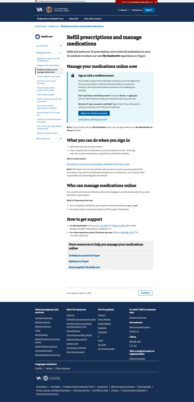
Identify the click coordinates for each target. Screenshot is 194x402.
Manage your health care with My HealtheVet (48, 59)
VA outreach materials (76, 347)
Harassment (102, 386)
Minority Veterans (43, 326)
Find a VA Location (92, 18)
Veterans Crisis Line (137, 317)
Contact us (137, 10)
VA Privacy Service (81, 390)
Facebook (102, 327)
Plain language (144, 386)
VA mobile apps (73, 331)
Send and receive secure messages (46, 82)
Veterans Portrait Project (47, 394)
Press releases (104, 319)
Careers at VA (72, 343)
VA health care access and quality (81, 319)
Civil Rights (55, 386)
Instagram (102, 332)
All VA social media (106, 348)
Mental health (41, 335)
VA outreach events (43, 350)
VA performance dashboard (134, 390)
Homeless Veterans (43, 318)
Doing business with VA (77, 339)
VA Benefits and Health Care (50, 18)
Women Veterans (42, 322)
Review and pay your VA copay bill (48, 113)
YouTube (102, 344)
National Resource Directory (47, 355)
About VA (73, 18)
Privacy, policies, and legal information (53, 390)
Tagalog (48, 368)
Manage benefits (43, 52)
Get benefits (42, 45)
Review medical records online (48, 76)
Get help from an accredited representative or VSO (79, 325)
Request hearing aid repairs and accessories (49, 100)
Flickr (100, 340)
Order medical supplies (46, 94)
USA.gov (115, 390)
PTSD (37, 330)
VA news (101, 315)
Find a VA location (137, 358)
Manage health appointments (48, 65)
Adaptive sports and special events (47, 341)
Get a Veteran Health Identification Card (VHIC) (47, 107)
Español (38, 368)
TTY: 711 (133, 345)
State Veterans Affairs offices (79, 335)
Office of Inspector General (123, 386)
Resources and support (139, 327)
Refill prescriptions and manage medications (47, 70)
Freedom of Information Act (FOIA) (78, 386)
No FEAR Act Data (100, 390)
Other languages (62, 368)
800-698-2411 (135, 341)
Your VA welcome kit (76, 352)
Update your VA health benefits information (49, 120)
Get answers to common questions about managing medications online (98, 164)
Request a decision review (47, 133)
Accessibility (41, 386)
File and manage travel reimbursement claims (45, 89)
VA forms (70, 315)
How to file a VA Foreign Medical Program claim (49, 127)
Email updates (104, 323)
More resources (43, 138)
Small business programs (46, 346)
